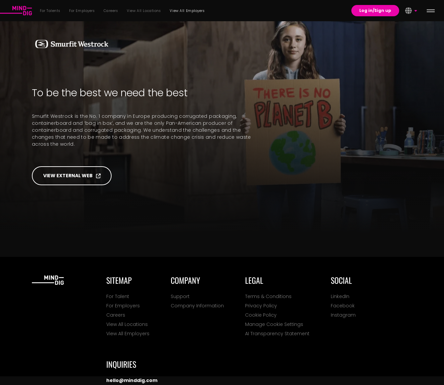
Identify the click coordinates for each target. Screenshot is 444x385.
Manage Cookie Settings (274, 324)
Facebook (343, 305)
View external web (72, 175)
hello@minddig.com (131, 380)
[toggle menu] (430, 10)
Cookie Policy (261, 315)
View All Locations (127, 324)
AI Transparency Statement (277, 333)
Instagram (343, 315)
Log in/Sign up (375, 10)
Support (180, 296)
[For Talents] (16, 10)
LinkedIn (340, 296)
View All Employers (127, 333)
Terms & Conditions (268, 296)
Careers (115, 315)
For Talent (117, 296)
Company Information (197, 305)
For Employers (123, 305)
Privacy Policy (261, 305)
